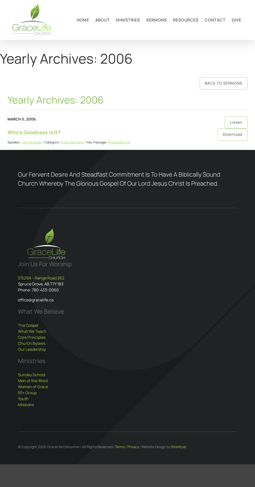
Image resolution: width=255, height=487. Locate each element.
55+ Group (27, 392)
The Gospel (28, 325)
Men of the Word (33, 380)
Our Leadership (32, 349)
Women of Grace (33, 386)
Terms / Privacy (127, 446)
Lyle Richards (32, 142)
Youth (23, 398)
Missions (26, 404)
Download (232, 134)
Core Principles (32, 337)
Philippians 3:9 (119, 142)
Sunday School (31, 374)
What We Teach (32, 331)
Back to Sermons (223, 83)
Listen (236, 122)
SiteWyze (178, 446)
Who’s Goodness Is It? (34, 132)
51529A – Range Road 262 (41, 278)
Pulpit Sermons (72, 142)
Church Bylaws (31, 343)
